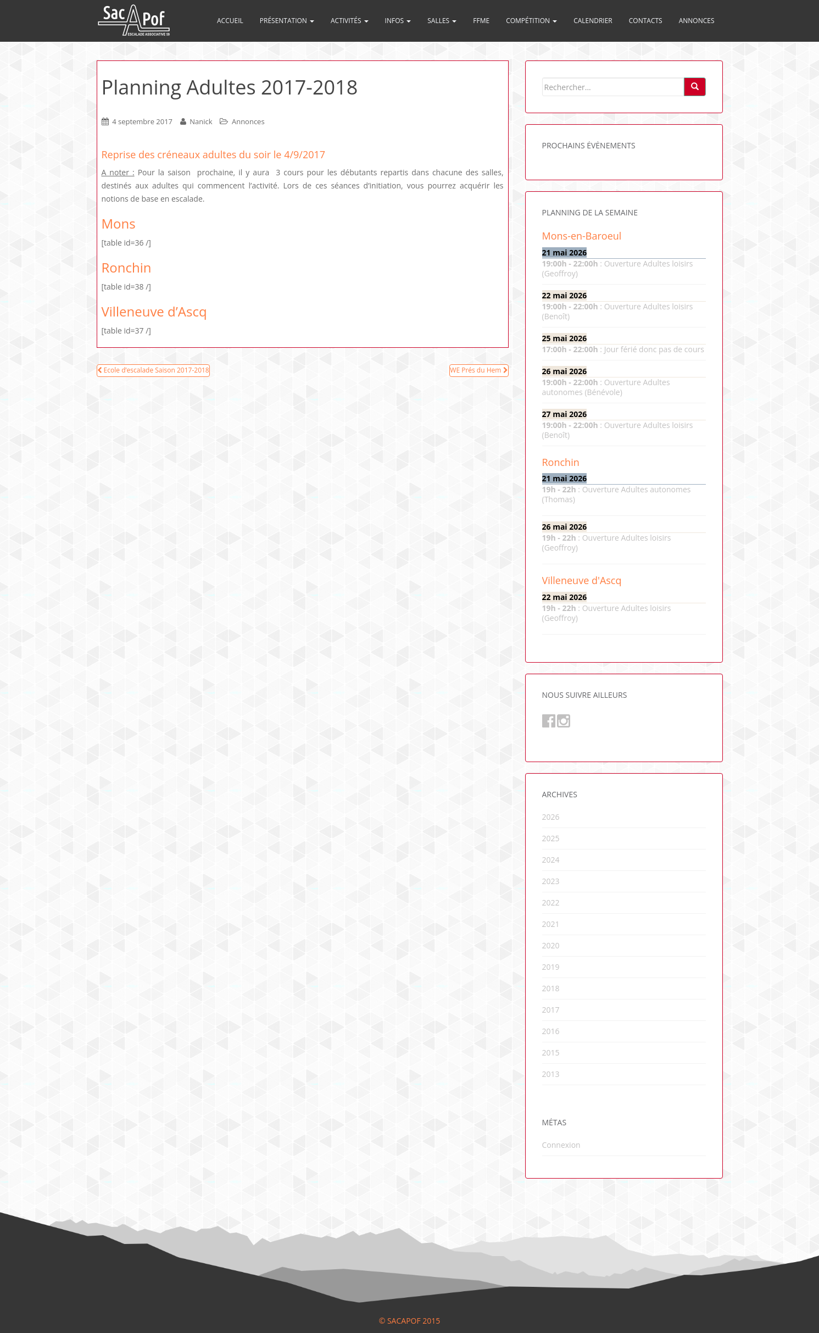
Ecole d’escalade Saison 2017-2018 (153, 370)
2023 (551, 881)
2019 (551, 967)
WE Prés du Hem (479, 370)
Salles (441, 20)
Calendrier (592, 20)
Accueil (230, 20)
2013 (551, 1074)
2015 (551, 1052)
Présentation (287, 20)
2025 (551, 838)
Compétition (531, 20)
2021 (551, 924)
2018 (551, 988)
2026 (551, 817)
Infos (398, 20)
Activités (350, 20)
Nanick (201, 121)
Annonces (697, 20)
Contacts (645, 20)
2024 (551, 859)
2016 (551, 1031)
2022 (551, 902)
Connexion (561, 1145)
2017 (551, 1009)
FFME (481, 20)
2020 (551, 945)
